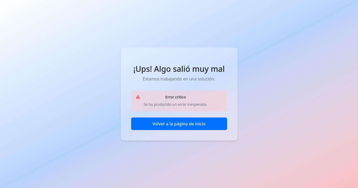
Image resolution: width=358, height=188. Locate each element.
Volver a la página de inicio (179, 124)
